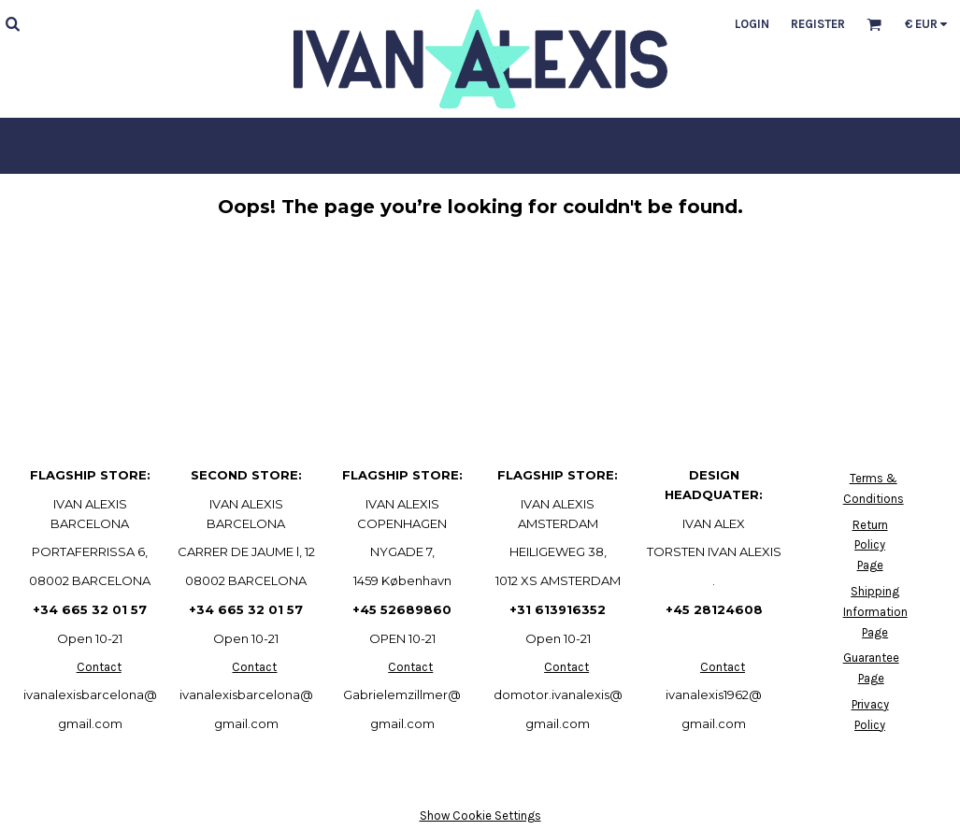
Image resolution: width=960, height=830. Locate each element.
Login (752, 24)
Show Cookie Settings (480, 816)
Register (818, 24)
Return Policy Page (870, 545)
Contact (99, 667)
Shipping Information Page (875, 611)
